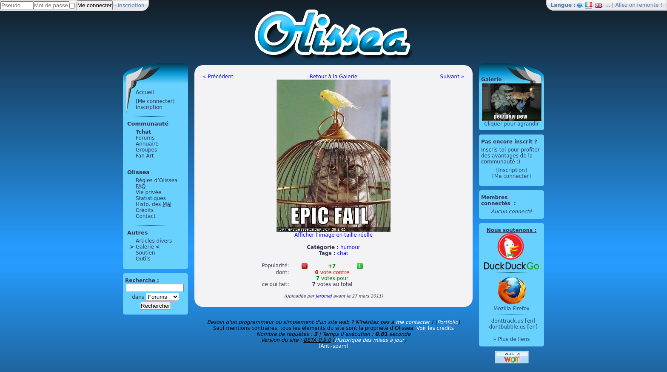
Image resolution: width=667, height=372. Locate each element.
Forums (145, 138)
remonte (648, 5)
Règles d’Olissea (156, 180)
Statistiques (151, 198)
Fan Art (145, 156)
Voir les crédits (435, 328)
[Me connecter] (155, 101)
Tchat (143, 132)
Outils (143, 259)
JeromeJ (324, 296)
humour (350, 247)
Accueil (145, 92)
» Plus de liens (511, 339)
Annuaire (147, 144)
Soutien (145, 253)
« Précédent (218, 77)
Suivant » (452, 77)
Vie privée (148, 192)
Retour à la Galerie (333, 77)
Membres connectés (496, 200)
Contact (146, 216)
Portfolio (447, 322)
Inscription (131, 6)
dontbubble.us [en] (513, 327)
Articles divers (154, 241)
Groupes (146, 150)
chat (342, 253)
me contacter (413, 322)
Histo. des (153, 204)
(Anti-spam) (333, 346)
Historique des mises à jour (370, 340)
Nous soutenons (510, 230)
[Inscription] (511, 170)
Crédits (145, 210)
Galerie (145, 247)
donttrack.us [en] (513, 321)
